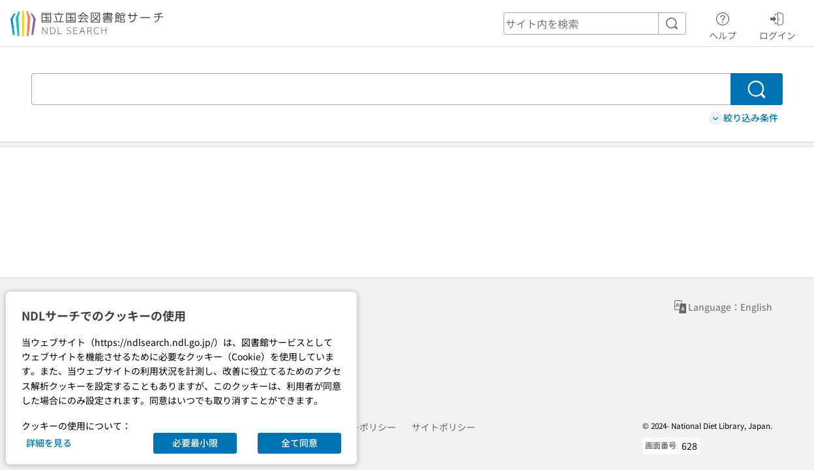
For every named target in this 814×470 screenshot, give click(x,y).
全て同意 (299, 442)
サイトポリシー (443, 426)
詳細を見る (49, 442)
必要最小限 (195, 442)
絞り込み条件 (743, 118)
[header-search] (595, 23)
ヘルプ (722, 24)
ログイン (777, 24)
